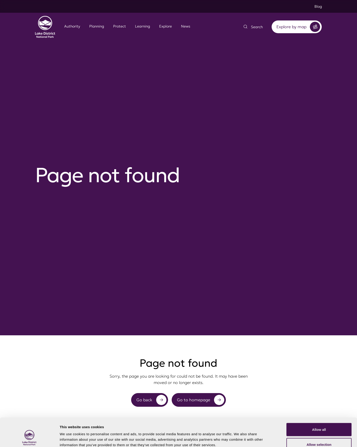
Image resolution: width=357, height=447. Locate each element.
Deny (319, 435)
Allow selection (318, 420)
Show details (239, 435)
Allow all (319, 405)
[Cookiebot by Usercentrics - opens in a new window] (29, 438)
